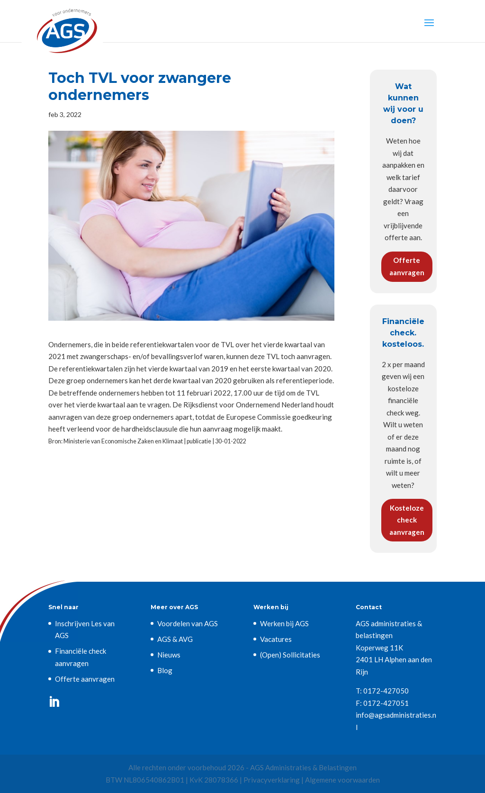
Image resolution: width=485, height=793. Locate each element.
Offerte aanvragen (406, 266)
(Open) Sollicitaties (290, 654)
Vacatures (276, 639)
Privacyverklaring (271, 779)
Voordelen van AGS (187, 623)
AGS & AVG (175, 639)
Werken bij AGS (284, 623)
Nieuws (168, 654)
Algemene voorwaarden (342, 779)
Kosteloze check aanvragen (406, 520)
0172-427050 (386, 690)
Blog (164, 670)
